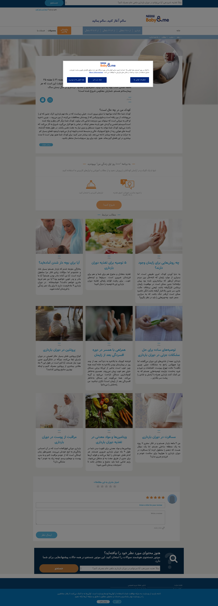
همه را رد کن (97, 80)
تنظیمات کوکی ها (140, 80)
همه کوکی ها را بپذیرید (76, 80)
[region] (108, 74)
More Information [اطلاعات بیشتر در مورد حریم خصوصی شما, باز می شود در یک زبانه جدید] (96, 72)
